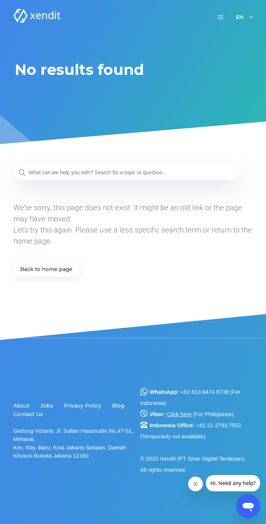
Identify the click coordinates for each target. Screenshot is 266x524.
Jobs (46, 405)
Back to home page (46, 269)
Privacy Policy (82, 405)
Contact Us (28, 414)
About (21, 405)
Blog (118, 405)
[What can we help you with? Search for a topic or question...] (126, 172)
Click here (179, 414)
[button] (220, 16)
